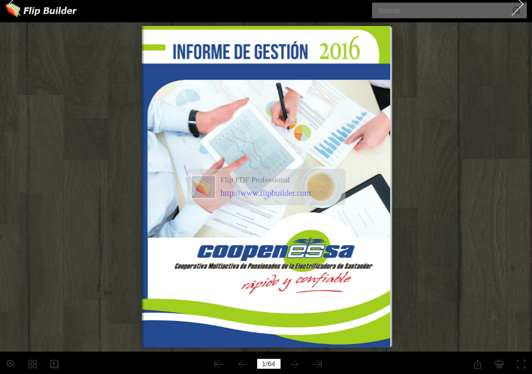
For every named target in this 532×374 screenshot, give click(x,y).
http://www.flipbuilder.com (266, 193)
